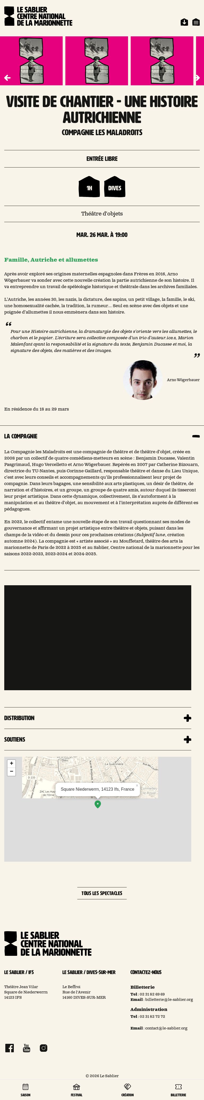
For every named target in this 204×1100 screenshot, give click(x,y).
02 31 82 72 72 (152, 1016)
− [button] (11, 772)
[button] (196, 78)
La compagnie (20, 436)
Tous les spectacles (102, 893)
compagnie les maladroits (102, 132)
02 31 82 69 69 (152, 994)
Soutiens (14, 739)
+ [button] (11, 764)
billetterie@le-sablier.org (169, 999)
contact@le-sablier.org (166, 1028)
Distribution (19, 718)
